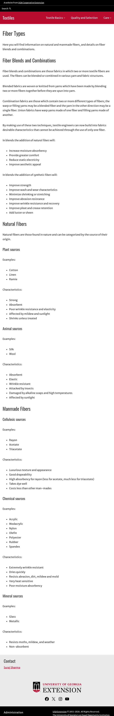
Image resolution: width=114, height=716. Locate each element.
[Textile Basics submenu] (64, 18)
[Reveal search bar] (6, 8)
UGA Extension (60, 711)
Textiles (8, 18)
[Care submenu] (110, 18)
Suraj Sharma (12, 667)
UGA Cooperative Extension (31, 2)
